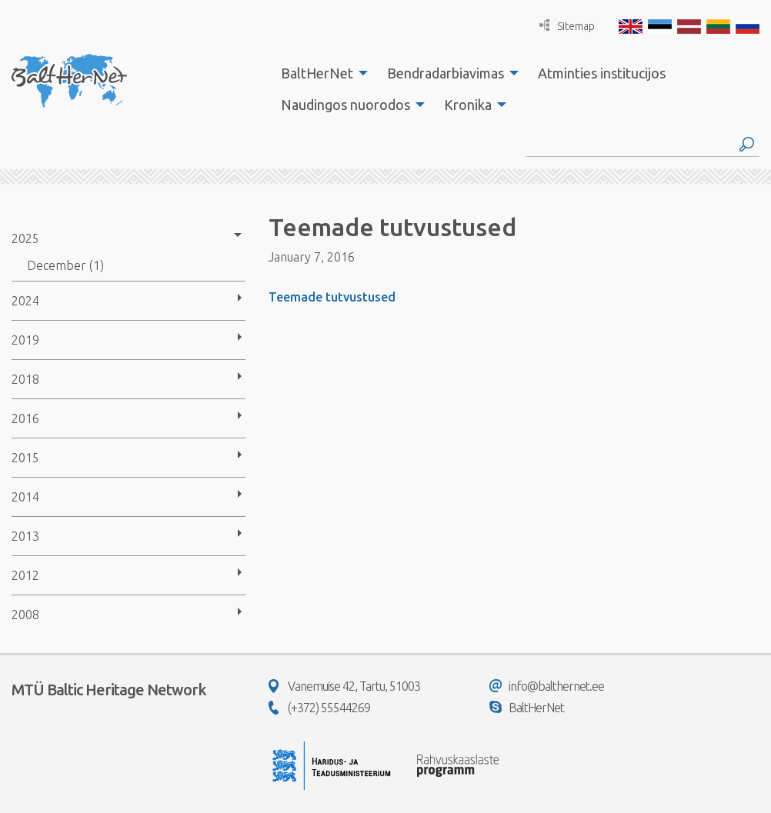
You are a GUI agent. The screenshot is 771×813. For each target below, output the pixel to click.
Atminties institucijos (602, 73)
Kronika (468, 104)
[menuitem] (320, 73)
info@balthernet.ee (546, 686)
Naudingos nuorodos (345, 104)
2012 (25, 575)
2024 (25, 301)
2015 (25, 458)
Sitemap (567, 25)
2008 (25, 614)
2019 (25, 340)
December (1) (65, 265)
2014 (25, 497)
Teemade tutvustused (332, 297)
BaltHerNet (317, 73)
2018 (25, 379)
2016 (25, 418)
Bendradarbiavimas (445, 73)
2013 (25, 536)
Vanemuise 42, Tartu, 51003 (344, 686)
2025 (25, 238)
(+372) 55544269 (319, 708)
